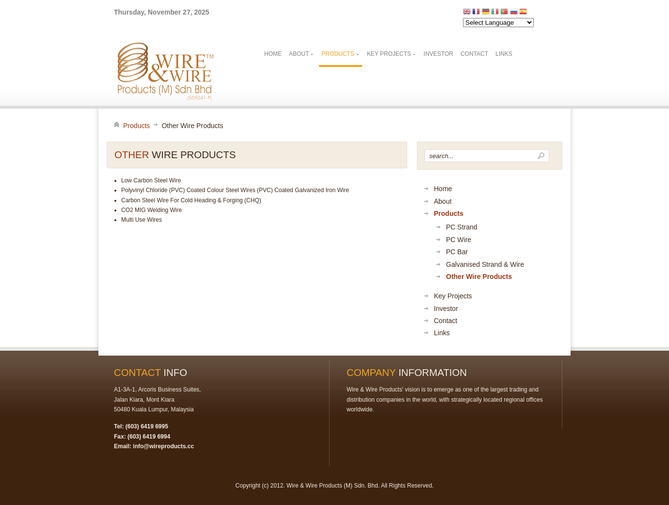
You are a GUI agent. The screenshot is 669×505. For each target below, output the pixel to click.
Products (136, 126)
